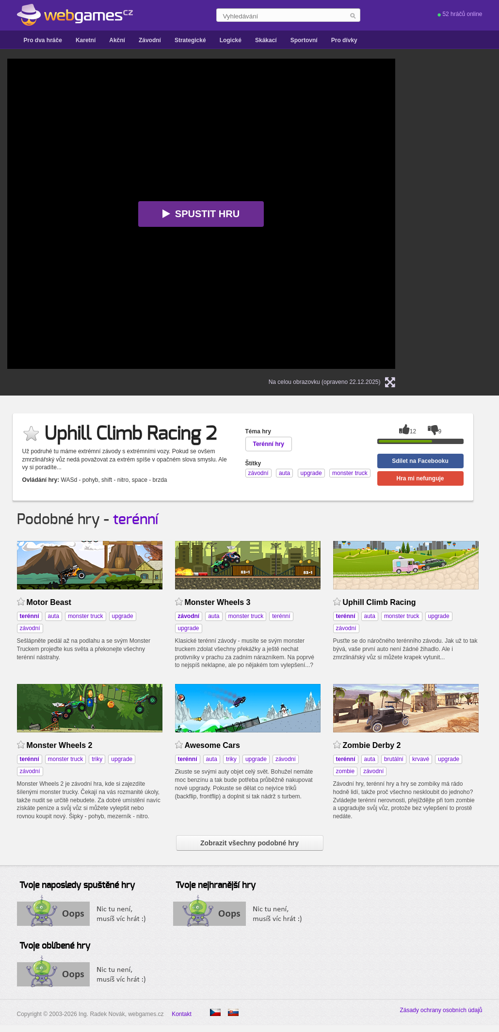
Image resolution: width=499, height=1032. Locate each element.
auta (53, 616)
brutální (393, 759)
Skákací (266, 40)
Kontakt (182, 1014)
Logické (230, 40)
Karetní (86, 40)
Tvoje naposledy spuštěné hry (77, 885)
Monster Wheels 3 (218, 602)
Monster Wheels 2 (60, 745)
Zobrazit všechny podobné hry (249, 843)
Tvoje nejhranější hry (216, 885)
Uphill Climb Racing (379, 602)
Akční (117, 40)
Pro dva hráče (43, 40)
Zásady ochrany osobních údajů (441, 1010)
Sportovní (304, 40)
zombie (345, 771)
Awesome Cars (212, 745)
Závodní (150, 40)
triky (97, 759)
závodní (30, 628)
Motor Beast (49, 602)
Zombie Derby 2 (372, 745)
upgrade (122, 616)
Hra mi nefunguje (420, 478)
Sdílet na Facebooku (420, 461)
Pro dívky (344, 40)
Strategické (190, 40)
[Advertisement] (463, 204)
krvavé (420, 759)
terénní (135, 519)
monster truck (85, 616)
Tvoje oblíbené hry (54, 946)
